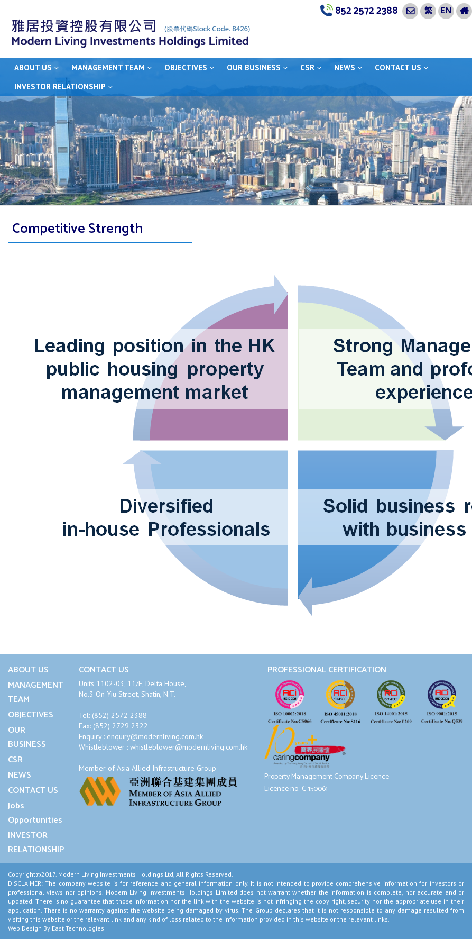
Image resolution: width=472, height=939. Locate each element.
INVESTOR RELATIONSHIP (63, 86)
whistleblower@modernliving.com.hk (188, 747)
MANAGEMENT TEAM (111, 67)
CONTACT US (401, 67)
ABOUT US (36, 67)
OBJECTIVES (189, 67)
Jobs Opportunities (35, 813)
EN (446, 10)
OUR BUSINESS (257, 67)
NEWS (348, 67)
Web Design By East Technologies (56, 928)
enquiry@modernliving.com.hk (155, 736)
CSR (310, 67)
